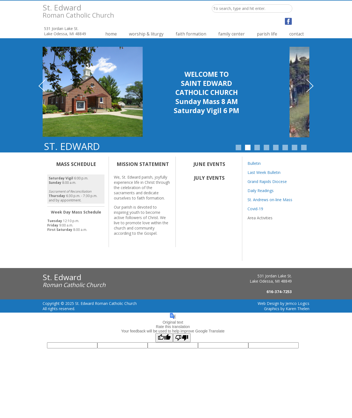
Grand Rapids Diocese (267, 181)
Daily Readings (261, 190)
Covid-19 (255, 208)
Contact (296, 34)
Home (111, 34)
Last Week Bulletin (264, 172)
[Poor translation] (182, 337)
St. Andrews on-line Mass (270, 199)
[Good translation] (164, 337)
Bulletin (254, 163)
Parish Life (267, 34)
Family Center (231, 34)
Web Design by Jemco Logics (283, 303)
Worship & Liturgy (146, 34)
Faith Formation (191, 34)
